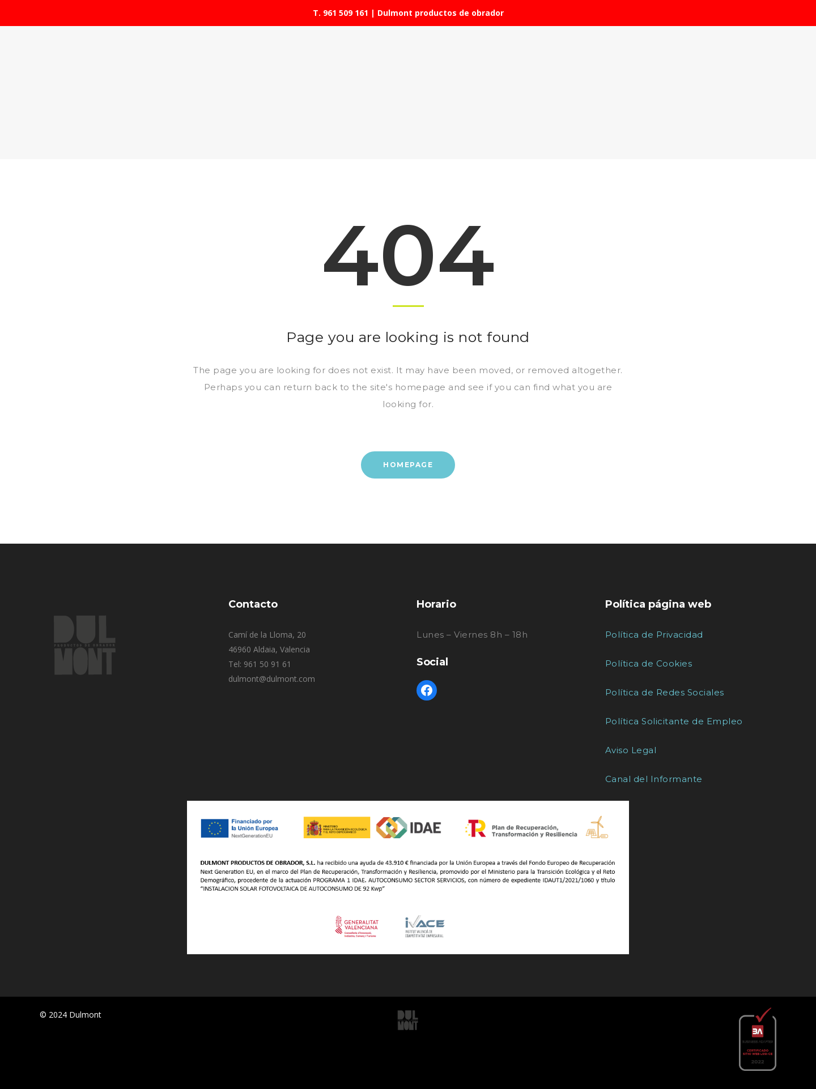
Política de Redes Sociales (664, 692)
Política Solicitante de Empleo (674, 721)
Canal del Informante (654, 779)
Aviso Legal (631, 750)
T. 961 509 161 (340, 12)
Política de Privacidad (654, 634)
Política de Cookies (648, 663)
